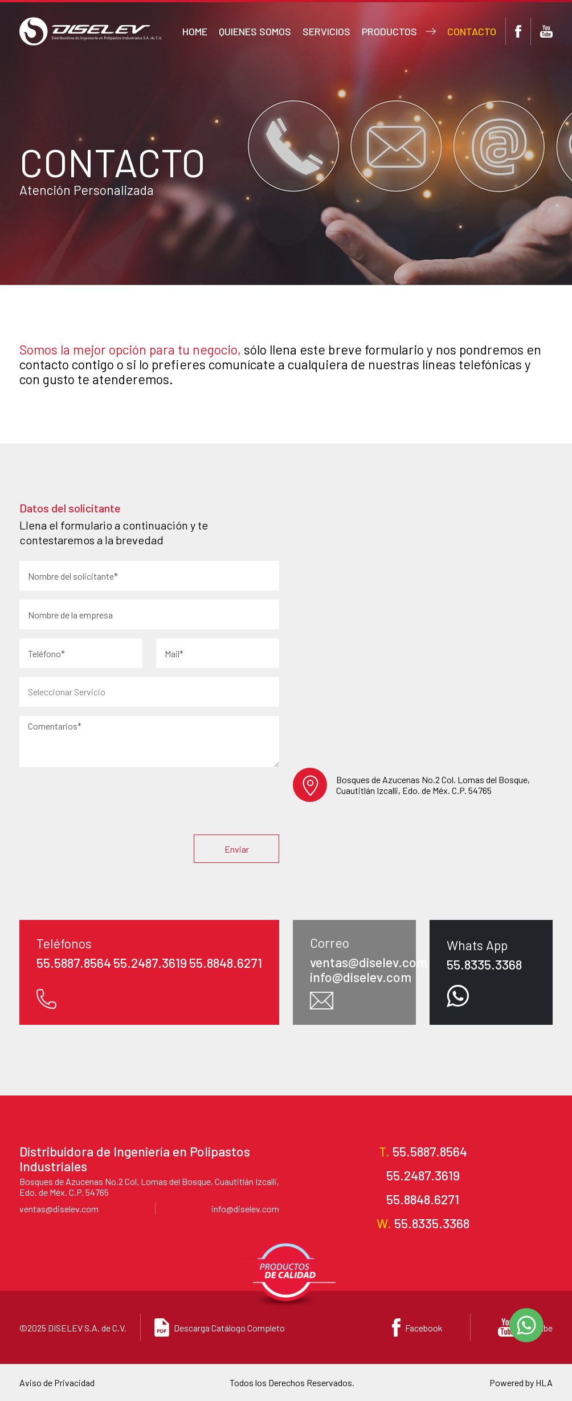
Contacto (471, 31)
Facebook (417, 1327)
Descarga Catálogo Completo (219, 1327)
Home (194, 31)
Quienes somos (255, 31)
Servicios (326, 31)
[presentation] (192, 803)
